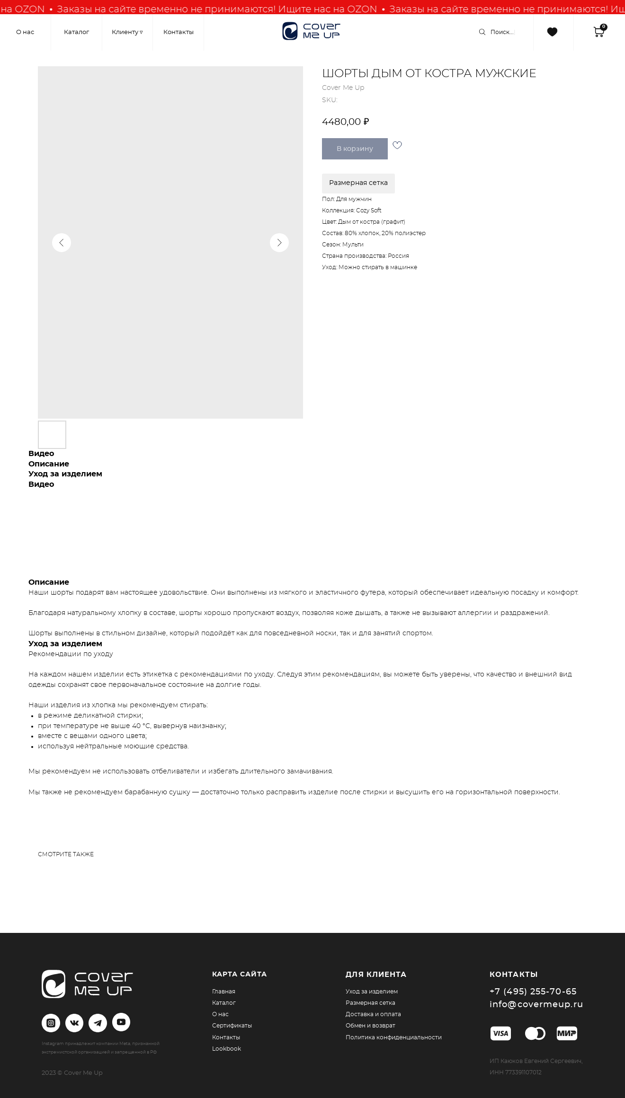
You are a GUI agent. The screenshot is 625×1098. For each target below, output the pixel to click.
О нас (220, 1014)
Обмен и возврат (370, 1025)
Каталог (224, 1003)
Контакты (226, 1037)
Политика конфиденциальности (394, 1037)
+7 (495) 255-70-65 (533, 992)
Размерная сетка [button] (358, 183)
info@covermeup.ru (536, 1005)
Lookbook (226, 1049)
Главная (223, 991)
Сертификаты (232, 1025)
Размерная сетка (370, 1003)
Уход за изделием (372, 991)
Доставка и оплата (373, 1014)
